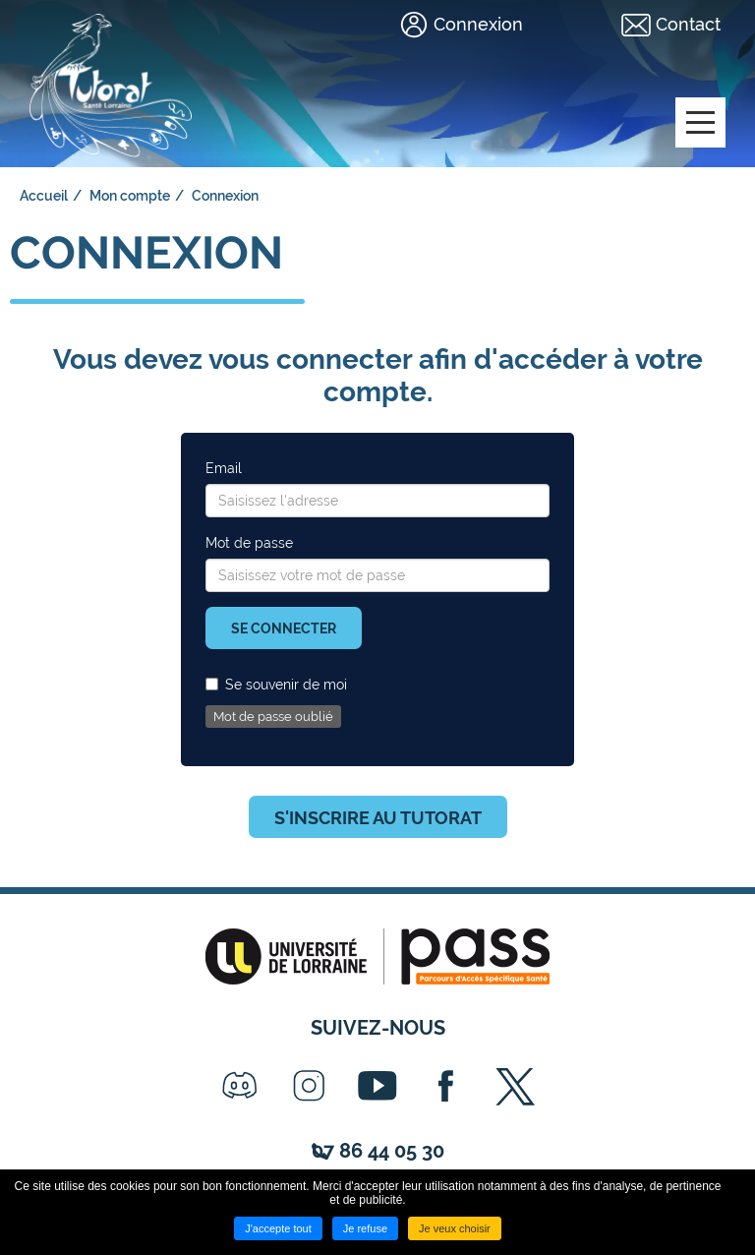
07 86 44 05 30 (378, 1151)
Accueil (44, 196)
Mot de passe (249, 543)
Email (223, 468)
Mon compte (129, 196)
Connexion (478, 24)
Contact (688, 24)
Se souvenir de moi (276, 684)
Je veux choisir (455, 1228)
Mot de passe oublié (273, 716)
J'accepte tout (278, 1228)
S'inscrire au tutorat (378, 817)
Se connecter (283, 628)
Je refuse (365, 1228)
